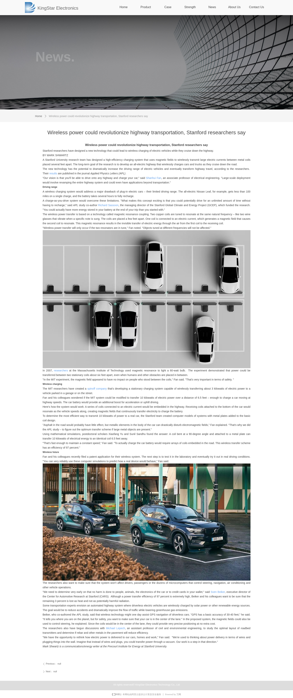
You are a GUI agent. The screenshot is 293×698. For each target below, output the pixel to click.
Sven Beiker (218, 591)
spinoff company (97, 388)
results (53, 173)
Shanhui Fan (153, 177)
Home (38, 116)
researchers (61, 370)
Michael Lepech (115, 628)
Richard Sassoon (108, 205)
